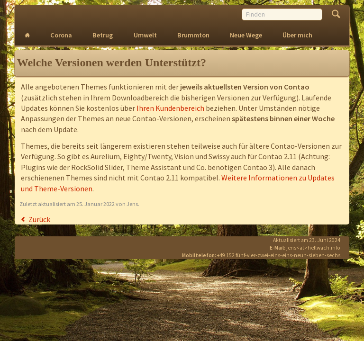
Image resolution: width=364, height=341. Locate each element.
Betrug (102, 35)
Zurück (39, 219)
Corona (61, 35)
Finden (335, 15)
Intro (27, 35)
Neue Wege (246, 35)
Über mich (297, 35)
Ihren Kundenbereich (170, 108)
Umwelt (145, 35)
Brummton (193, 35)
